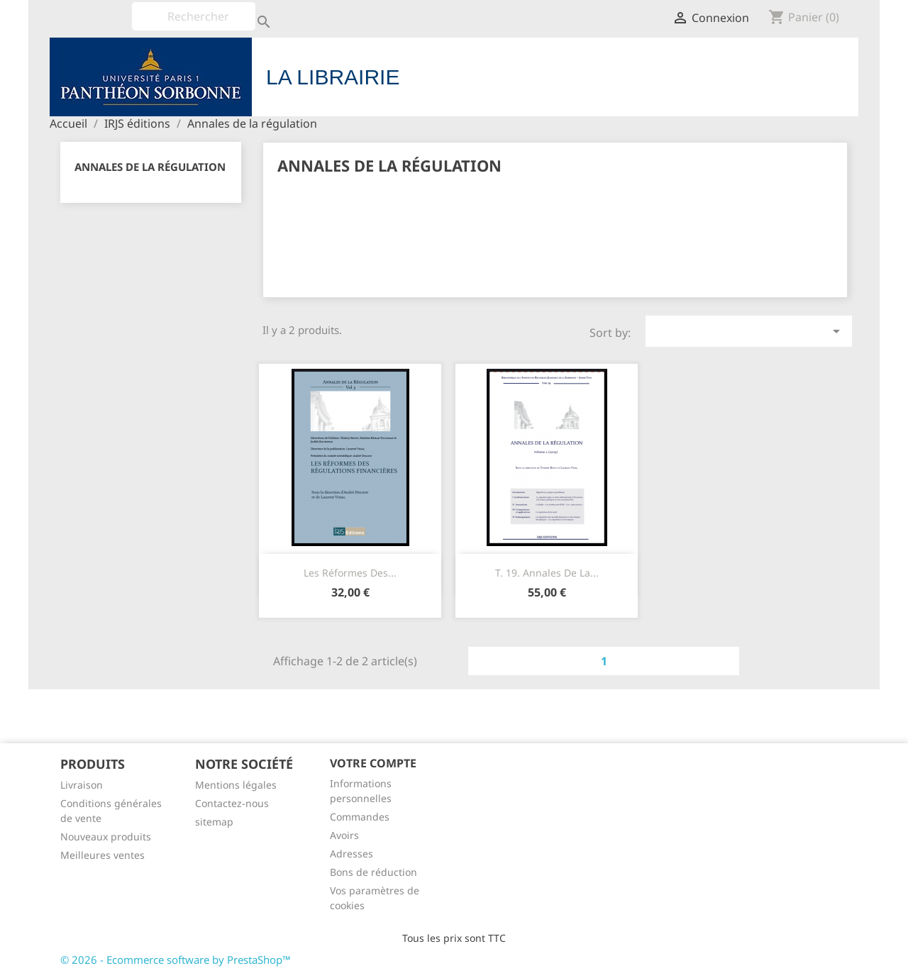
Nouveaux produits (105, 836)
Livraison (81, 784)
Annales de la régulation (150, 167)
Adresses (351, 853)
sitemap (214, 821)
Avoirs (344, 835)
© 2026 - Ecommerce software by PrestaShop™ (175, 959)
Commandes (359, 816)
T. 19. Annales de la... (547, 572)
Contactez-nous (232, 803)
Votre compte (373, 763)
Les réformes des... (350, 572)
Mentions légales (236, 784)
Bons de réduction (373, 872)
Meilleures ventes (102, 855)
